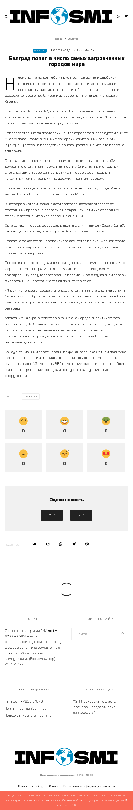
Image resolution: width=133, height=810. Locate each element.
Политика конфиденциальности (89, 786)
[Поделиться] (34, 544)
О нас (53, 786)
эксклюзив (31, 396)
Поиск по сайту (31, 786)
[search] (123, 634)
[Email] (48, 544)
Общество (39, 50)
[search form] (95, 634)
